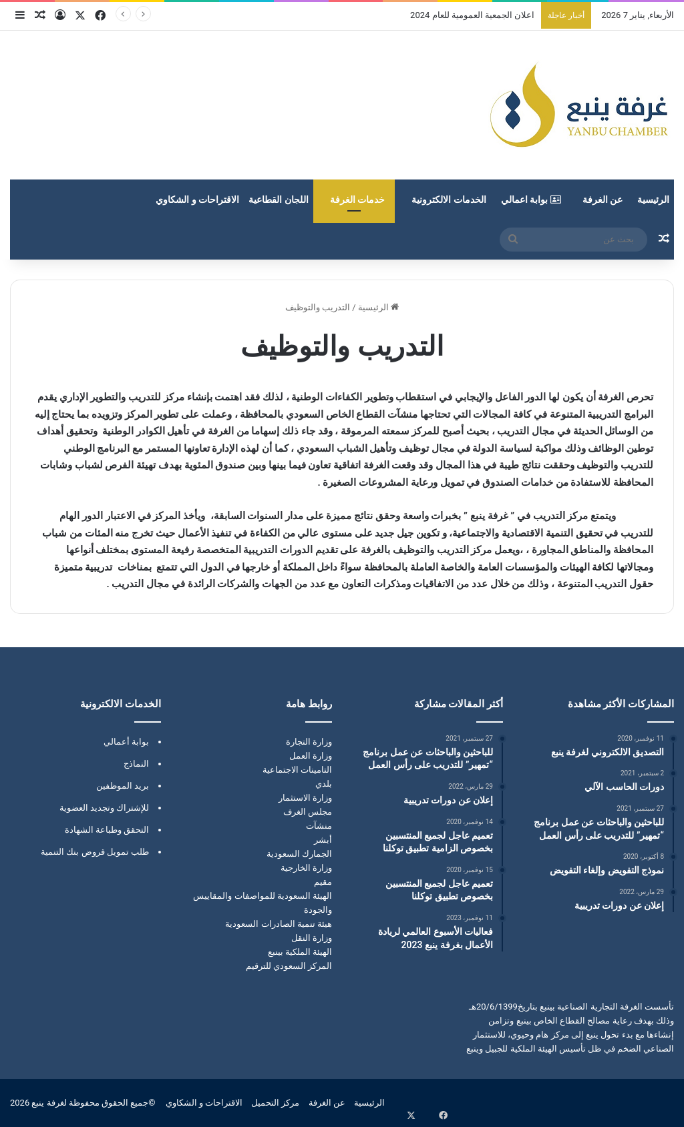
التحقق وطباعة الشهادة (107, 830)
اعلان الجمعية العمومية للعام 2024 (472, 15)
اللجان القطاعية (278, 199)
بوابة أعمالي (126, 742)
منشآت (319, 826)
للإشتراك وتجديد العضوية (104, 808)
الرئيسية (653, 199)
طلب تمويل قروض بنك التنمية (95, 852)
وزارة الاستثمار (305, 798)
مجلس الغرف (307, 812)
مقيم (323, 882)
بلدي (323, 784)
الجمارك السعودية (299, 854)
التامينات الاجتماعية (297, 770)
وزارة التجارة (309, 742)
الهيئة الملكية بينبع (300, 952)
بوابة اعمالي (531, 199)
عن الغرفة (602, 199)
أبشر (323, 840)
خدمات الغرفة (357, 199)
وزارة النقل (311, 938)
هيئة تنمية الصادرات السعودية (278, 924)
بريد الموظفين (122, 786)
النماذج (136, 764)
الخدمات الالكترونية (448, 199)
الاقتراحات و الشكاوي (197, 199)
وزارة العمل (310, 756)
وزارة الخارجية (306, 868)
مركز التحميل (275, 1103)
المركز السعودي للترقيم (289, 966)
